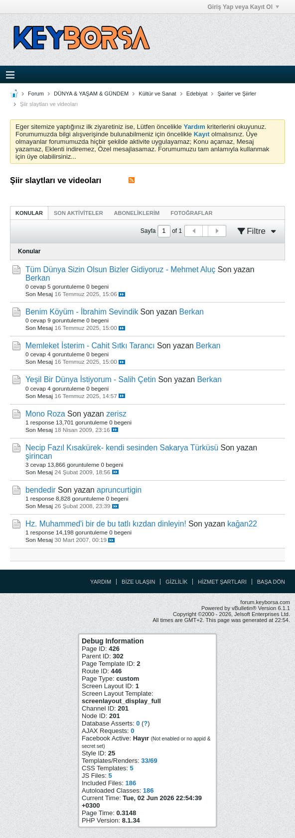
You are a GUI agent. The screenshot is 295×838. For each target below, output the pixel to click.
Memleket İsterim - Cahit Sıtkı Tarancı (90, 345)
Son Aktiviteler (78, 213)
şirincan (38, 456)
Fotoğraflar (191, 213)
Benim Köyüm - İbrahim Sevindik (81, 312)
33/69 (149, 760)
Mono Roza (45, 414)
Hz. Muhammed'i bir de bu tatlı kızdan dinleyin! (105, 524)
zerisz (116, 414)
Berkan (37, 278)
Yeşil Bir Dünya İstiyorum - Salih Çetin (90, 379)
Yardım (100, 582)
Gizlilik (176, 582)
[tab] (29, 212)
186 (130, 783)
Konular (29, 213)
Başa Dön (271, 582)
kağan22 (242, 524)
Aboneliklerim (137, 213)
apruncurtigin (119, 490)
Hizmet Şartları (222, 582)
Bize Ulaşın (138, 582)
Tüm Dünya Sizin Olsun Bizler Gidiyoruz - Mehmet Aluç (120, 269)
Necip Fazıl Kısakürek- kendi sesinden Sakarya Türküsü (121, 447)
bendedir (40, 490)
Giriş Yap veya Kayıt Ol (243, 6)
